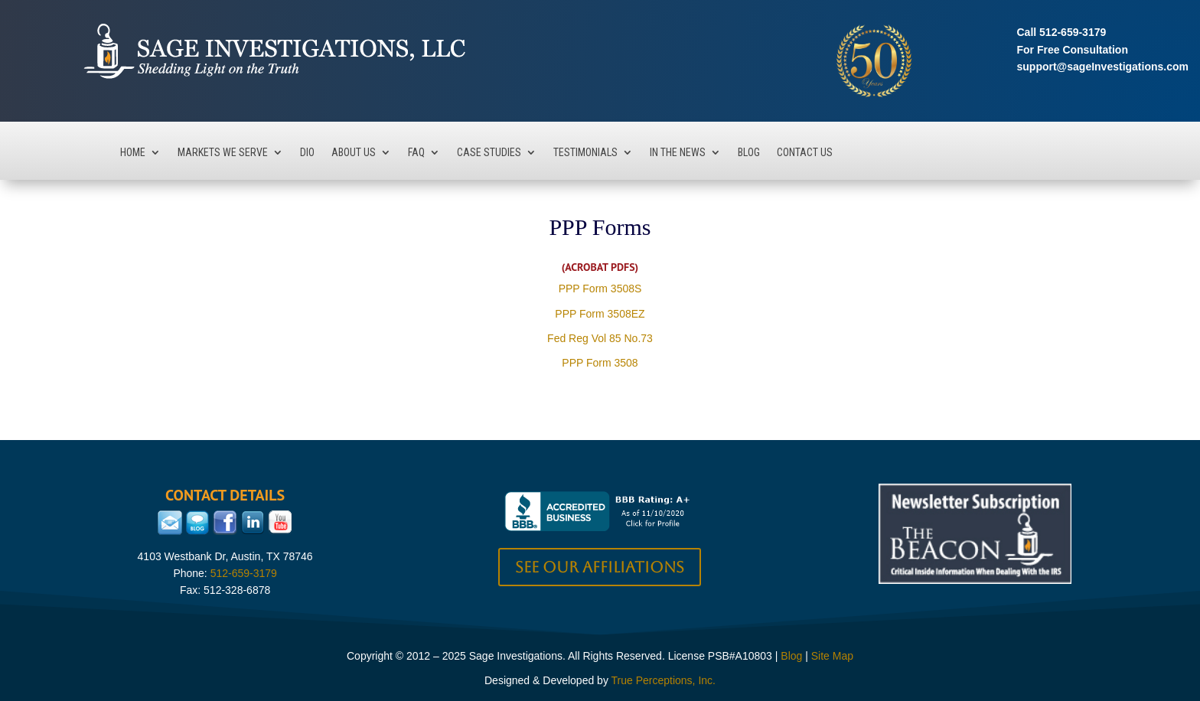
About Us (353, 152)
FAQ (416, 152)
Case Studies (489, 152)
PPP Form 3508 (600, 363)
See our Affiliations (599, 567)
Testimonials (585, 152)
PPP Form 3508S (600, 288)
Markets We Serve (223, 152)
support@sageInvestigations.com (1103, 66)
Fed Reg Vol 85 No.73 (600, 338)
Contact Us (805, 152)
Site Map (832, 656)
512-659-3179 (1072, 32)
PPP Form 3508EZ (599, 314)
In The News (678, 152)
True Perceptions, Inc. (663, 680)
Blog (749, 152)
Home (132, 152)
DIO (307, 152)
